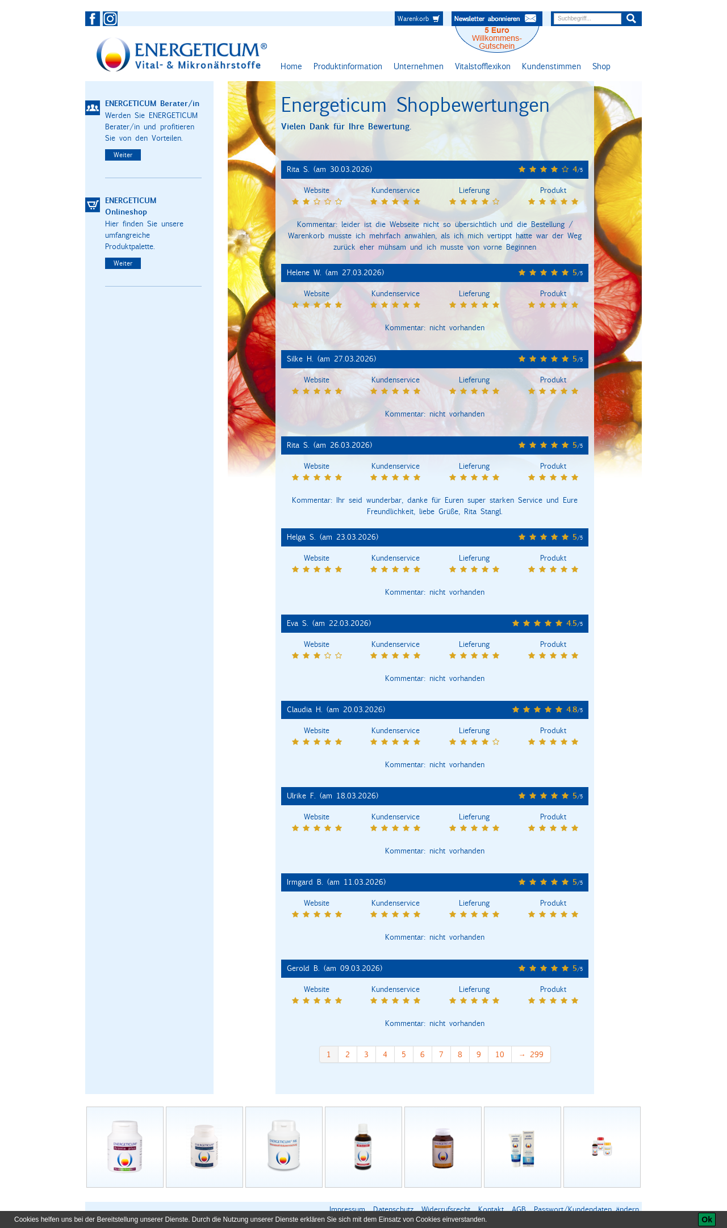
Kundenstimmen (551, 66)
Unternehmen (419, 66)
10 (499, 1054)
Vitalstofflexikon (483, 66)
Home (291, 66)
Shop (601, 66)
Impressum (347, 1209)
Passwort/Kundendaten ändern (586, 1209)
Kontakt (491, 1209)
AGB (519, 1209)
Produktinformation (348, 66)
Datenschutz (393, 1209)
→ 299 (531, 1054)
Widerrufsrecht (445, 1209)
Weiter (123, 154)
